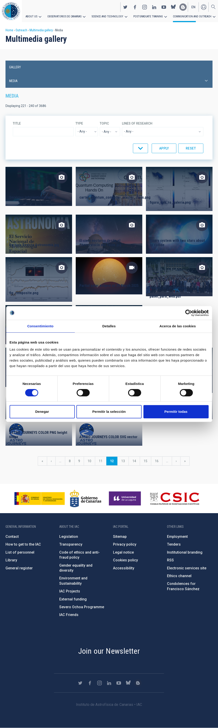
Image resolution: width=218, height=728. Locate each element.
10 (91, 461)
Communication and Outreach (192, 16)
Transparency (70, 544)
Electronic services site (186, 568)
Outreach (21, 30)
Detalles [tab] (109, 326)
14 (136, 461)
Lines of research (137, 123)
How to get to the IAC (23, 544)
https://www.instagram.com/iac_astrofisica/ (144, 7)
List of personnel (19, 552)
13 (125, 461)
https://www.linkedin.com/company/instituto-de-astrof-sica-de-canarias (154, 7)
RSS (170, 560)
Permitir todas (176, 411)
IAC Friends (68, 615)
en (193, 7)
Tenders (174, 544)
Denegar (42, 411)
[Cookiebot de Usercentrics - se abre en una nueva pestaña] (189, 312)
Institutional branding (184, 552)
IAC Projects (69, 591)
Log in (203, 7)
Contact (12, 536)
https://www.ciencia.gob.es (39, 498)
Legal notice (123, 552)
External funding (73, 599)
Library (11, 560)
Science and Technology (107, 16)
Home (9, 30)
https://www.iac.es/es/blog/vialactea (183, 7)
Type (79, 123)
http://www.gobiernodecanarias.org (86, 498)
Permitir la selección (109, 411)
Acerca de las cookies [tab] (177, 326)
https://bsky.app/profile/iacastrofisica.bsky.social (173, 7)
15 (147, 461)
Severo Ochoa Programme (81, 607)
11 (102, 461)
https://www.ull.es (125, 498)
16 (158, 461)
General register (19, 568)
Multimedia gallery (41, 30)
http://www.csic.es (174, 498)
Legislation (68, 536)
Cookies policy (125, 560)
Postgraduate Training (148, 16)
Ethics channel (179, 576)
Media (13, 81)
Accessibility (123, 568)
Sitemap (120, 536)
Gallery (15, 67)
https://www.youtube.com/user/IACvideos (164, 7)
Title (17, 123)
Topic (104, 123)
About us (31, 16)
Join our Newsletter (109, 651)
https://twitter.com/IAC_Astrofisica (125, 7)
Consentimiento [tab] (40, 326)
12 (113, 462)
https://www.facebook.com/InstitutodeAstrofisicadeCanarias (135, 7)
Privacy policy (124, 544)
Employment (177, 536)
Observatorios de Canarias (64, 16)
